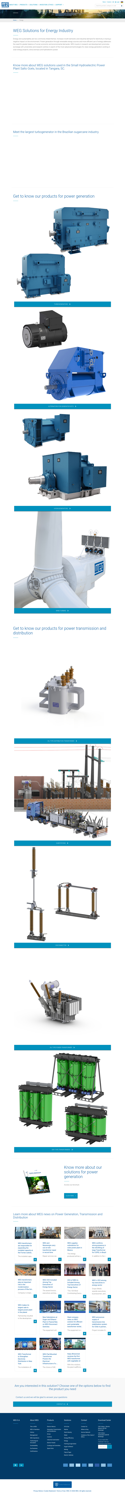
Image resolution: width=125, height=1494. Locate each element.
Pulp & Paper (67, 1452)
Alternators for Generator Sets (62, 406)
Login (117, 2)
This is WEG (33, 1426)
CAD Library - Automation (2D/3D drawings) (103, 1434)
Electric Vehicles (68, 1455)
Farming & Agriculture (70, 1443)
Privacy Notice (38, 1491)
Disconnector (62, 945)
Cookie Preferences (64, 1484)
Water (65, 1435)
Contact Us (62, 1404)
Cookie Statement (50, 1491)
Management (34, 1435)
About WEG (13, 5)
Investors (44, 5)
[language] (122, 2)
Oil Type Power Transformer (62, 1047)
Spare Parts (50, 1448)
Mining (66, 1449)
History (32, 1432)
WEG (4, 4)
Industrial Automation (53, 1439)
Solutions (33, 5)
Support (59, 5)
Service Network (85, 1432)
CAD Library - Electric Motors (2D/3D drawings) (104, 1428)
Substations (62, 843)
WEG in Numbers (35, 1429)
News (104, 2)
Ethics (50, 5)
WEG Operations (34, 1438)
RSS (68, 1491)
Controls (49, 1437)
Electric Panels (51, 1442)
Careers (109, 2)
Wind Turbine (62, 611)
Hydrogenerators (62, 508)
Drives (49, 1434)
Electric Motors (51, 1426)
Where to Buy (84, 1429)
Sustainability (34, 1445)
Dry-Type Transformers (62, 1150)
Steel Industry (68, 1432)
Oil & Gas (66, 1426)
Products (23, 5)
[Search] (121, 6)
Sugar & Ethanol (68, 1446)
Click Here (70, 1196)
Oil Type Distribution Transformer (62, 741)
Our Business (34, 1448)
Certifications (34, 1451)
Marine (66, 1429)
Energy (66, 1441)
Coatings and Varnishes (53, 1445)
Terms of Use (61, 1491)
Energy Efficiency (68, 1438)
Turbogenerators (62, 304)
